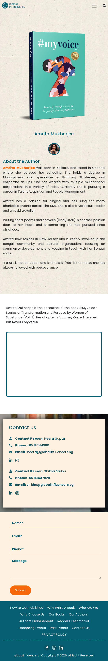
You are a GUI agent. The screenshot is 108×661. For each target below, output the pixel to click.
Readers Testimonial (73, 621)
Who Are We (88, 607)
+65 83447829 (38, 478)
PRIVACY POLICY (54, 634)
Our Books (57, 614)
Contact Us (80, 628)
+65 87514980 (38, 445)
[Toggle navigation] (94, 5)
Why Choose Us (32, 614)
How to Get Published (26, 607)
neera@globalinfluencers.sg (49, 452)
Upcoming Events (32, 628)
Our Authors (78, 614)
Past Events (59, 628)
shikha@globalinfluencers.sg (49, 484)
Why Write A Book (61, 607)
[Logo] (13, 5)
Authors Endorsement (36, 621)
